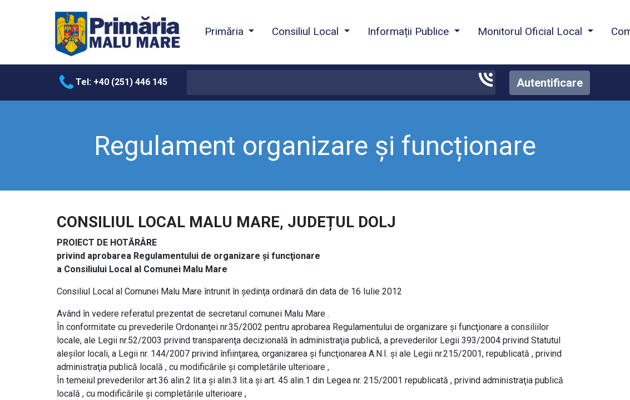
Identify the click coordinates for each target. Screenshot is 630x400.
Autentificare (550, 82)
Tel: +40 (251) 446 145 (113, 82)
